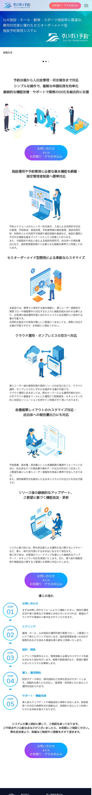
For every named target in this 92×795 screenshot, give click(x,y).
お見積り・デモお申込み (65, 5)
